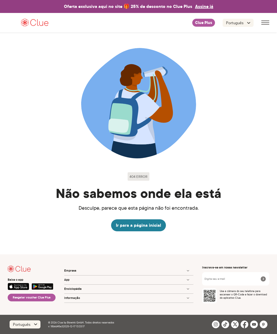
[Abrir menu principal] (265, 22)
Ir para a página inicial (138, 225)
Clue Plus (203, 22)
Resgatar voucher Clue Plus (32, 297)
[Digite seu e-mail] (231, 278)
